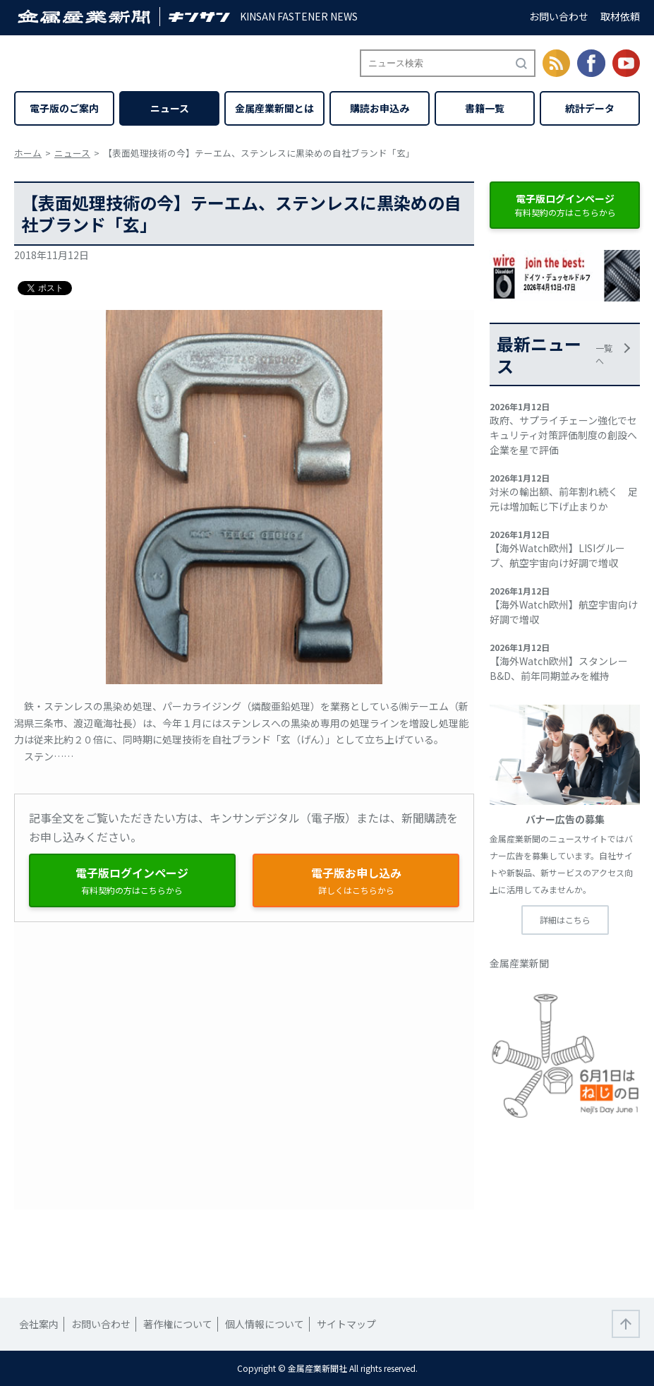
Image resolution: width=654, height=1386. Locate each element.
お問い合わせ (558, 16)
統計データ (589, 108)
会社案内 (39, 1324)
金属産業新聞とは (274, 108)
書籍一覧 (484, 108)
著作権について (177, 1324)
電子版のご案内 (64, 108)
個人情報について (264, 1324)
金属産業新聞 (519, 963)
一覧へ (603, 354)
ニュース (169, 108)
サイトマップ (346, 1324)
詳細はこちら (565, 920)
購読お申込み (379, 108)
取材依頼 (620, 16)
